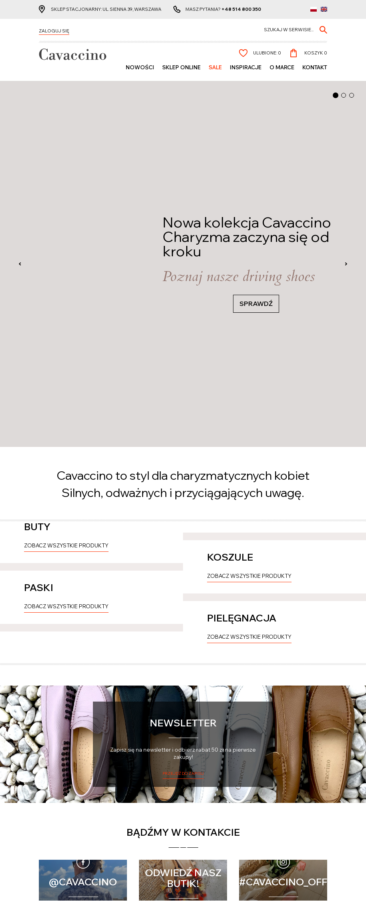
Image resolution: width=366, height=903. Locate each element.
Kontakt (314, 68)
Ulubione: (267, 54)
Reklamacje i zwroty (63, 836)
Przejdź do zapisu (183, 652)
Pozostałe (206, 795)
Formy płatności (58, 822)
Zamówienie (128, 823)
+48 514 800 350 (241, 10)
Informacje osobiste (138, 809)
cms (175, 889)
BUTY (37, 191)
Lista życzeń (128, 816)
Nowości (140, 68)
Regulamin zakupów (213, 816)
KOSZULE (230, 283)
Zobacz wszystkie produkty (66, 210)
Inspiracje (245, 68)
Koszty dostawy (58, 829)
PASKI (38, 374)
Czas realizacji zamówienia (57, 812)
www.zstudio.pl (202, 889)
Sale (215, 68)
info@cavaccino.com (288, 838)
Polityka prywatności (214, 809)
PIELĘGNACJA (241, 466)
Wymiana (49, 842)
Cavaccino (55, 795)
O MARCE (281, 68)
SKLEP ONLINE (181, 68)
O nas (195, 823)
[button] (335, 95)
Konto (124, 795)
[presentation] (20, 81)
